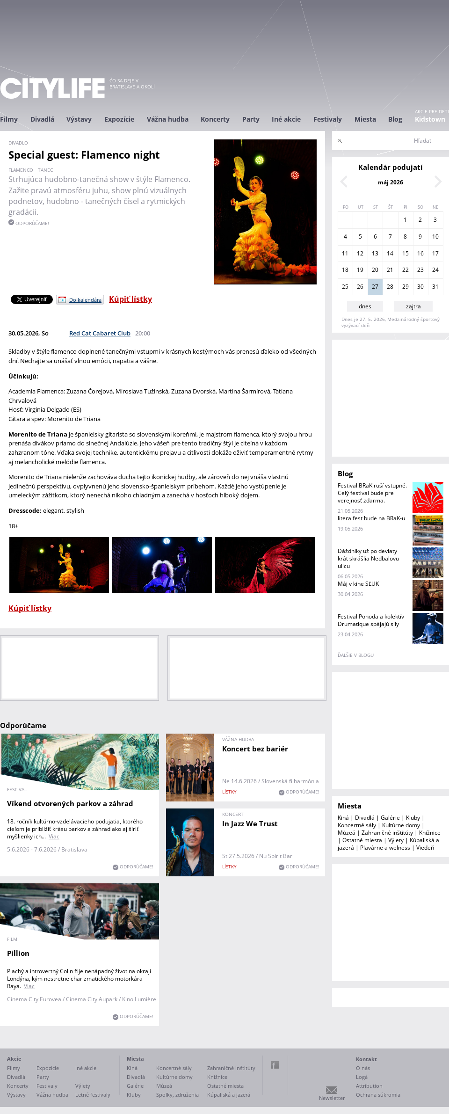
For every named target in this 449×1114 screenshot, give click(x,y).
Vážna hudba (167, 119)
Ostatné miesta (362, 840)
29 (405, 287)
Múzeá (346, 833)
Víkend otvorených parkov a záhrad (70, 803)
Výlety (396, 840)
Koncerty (215, 119)
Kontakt (366, 1059)
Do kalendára (85, 299)
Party (251, 119)
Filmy (9, 119)
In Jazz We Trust (250, 823)
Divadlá (42, 119)
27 (375, 287)
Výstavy (79, 119)
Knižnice (430, 833)
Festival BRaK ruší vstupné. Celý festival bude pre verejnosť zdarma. (372, 492)
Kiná (343, 818)
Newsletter (332, 1097)
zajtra (413, 306)
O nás (363, 1067)
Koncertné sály (357, 825)
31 (435, 287)
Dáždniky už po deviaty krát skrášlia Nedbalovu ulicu (368, 558)
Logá (362, 1076)
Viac (54, 836)
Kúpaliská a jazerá (228, 1094)
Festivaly (327, 119)
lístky (229, 791)
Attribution (369, 1085)
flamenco (20, 170)
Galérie (390, 818)
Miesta (365, 119)
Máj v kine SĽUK (358, 584)
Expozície (119, 119)
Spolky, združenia (177, 1094)
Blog (395, 119)
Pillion (18, 953)
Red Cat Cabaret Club (99, 333)
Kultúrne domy (401, 825)
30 (420, 287)
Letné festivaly (92, 1094)
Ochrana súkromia (378, 1094)
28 (390, 287)
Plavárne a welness (385, 848)
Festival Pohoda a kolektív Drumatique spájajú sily (371, 620)
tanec (45, 170)
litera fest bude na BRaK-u (371, 518)
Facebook (275, 1065)
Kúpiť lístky (130, 299)
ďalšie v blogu (356, 655)
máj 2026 (390, 182)
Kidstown (430, 119)
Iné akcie (286, 119)
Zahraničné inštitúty (387, 833)
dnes (365, 306)
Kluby (413, 818)
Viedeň (425, 848)
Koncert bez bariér (255, 748)
